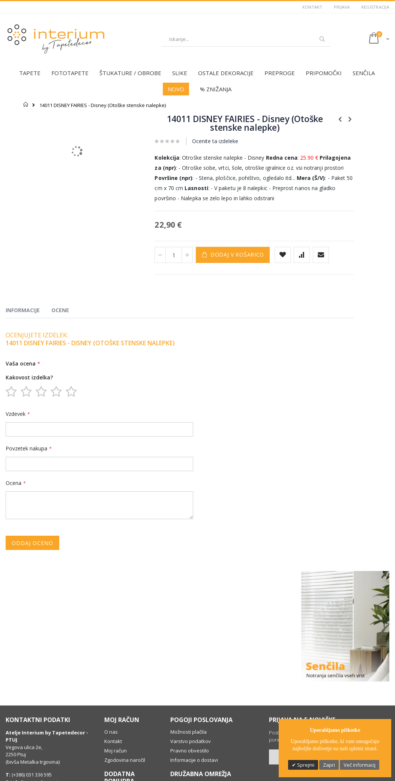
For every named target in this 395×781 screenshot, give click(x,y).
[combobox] (246, 39)
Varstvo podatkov (190, 652)
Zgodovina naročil (124, 671)
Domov (26, 104)
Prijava (342, 7)
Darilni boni (117, 704)
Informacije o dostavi (194, 671)
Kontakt (312, 7)
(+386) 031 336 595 (31, 685)
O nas (111, 642)
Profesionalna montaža (131, 727)
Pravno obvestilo (189, 661)
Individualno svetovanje (118, 716)
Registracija (375, 7)
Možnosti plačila (188, 642)
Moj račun (115, 661)
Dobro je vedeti (121, 737)
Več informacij (359, 764)
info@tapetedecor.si (34, 693)
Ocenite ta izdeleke (190, 141)
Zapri (329, 764)
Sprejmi (305, 764)
